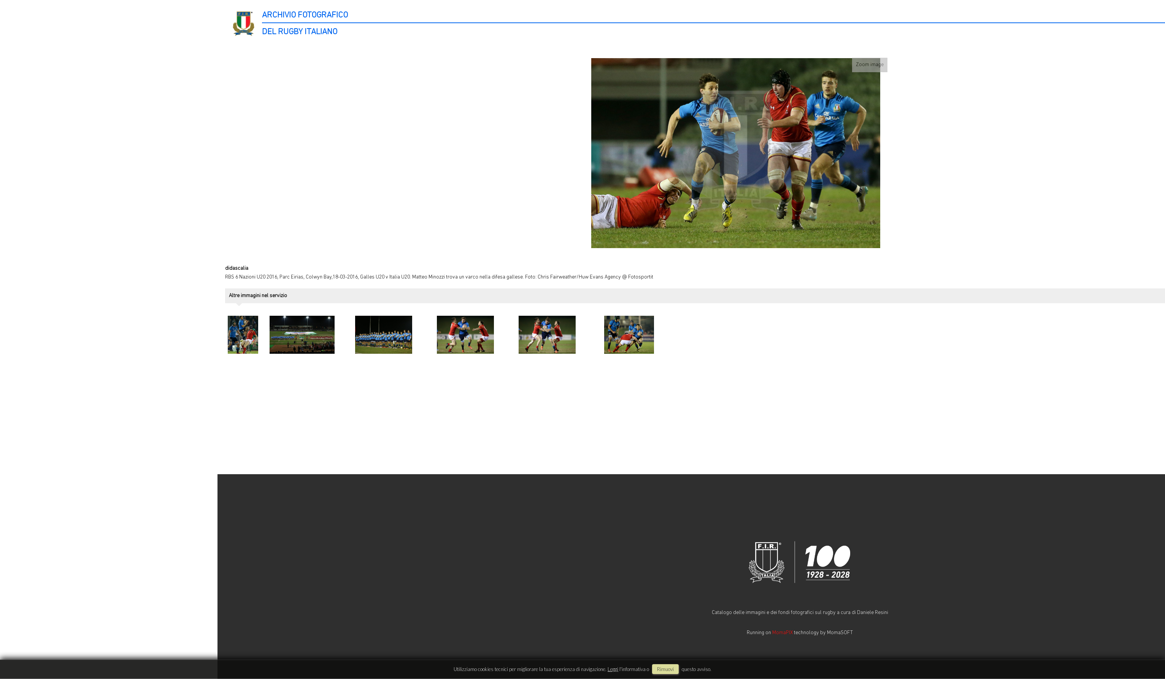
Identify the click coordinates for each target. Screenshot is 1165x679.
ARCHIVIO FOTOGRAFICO (305, 15)
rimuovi (665, 669)
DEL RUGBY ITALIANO (299, 32)
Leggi (613, 669)
